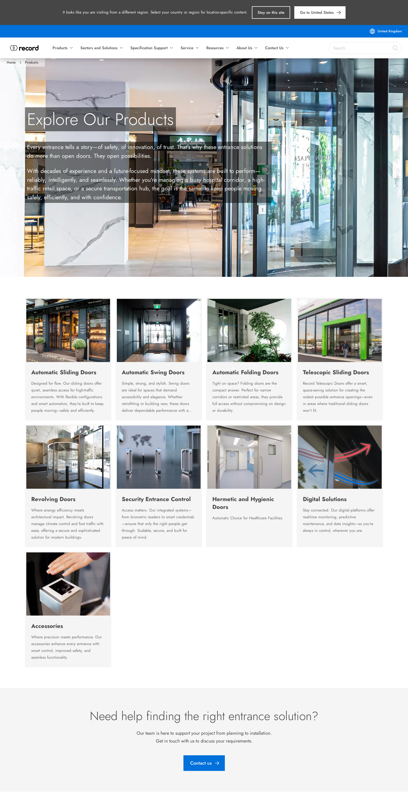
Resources (215, 48)
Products (60, 48)
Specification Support (149, 48)
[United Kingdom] (385, 31)
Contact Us (274, 48)
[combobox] (365, 48)
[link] (320, 12)
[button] (271, 12)
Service (187, 48)
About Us (244, 48)
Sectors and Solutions (98, 48)
